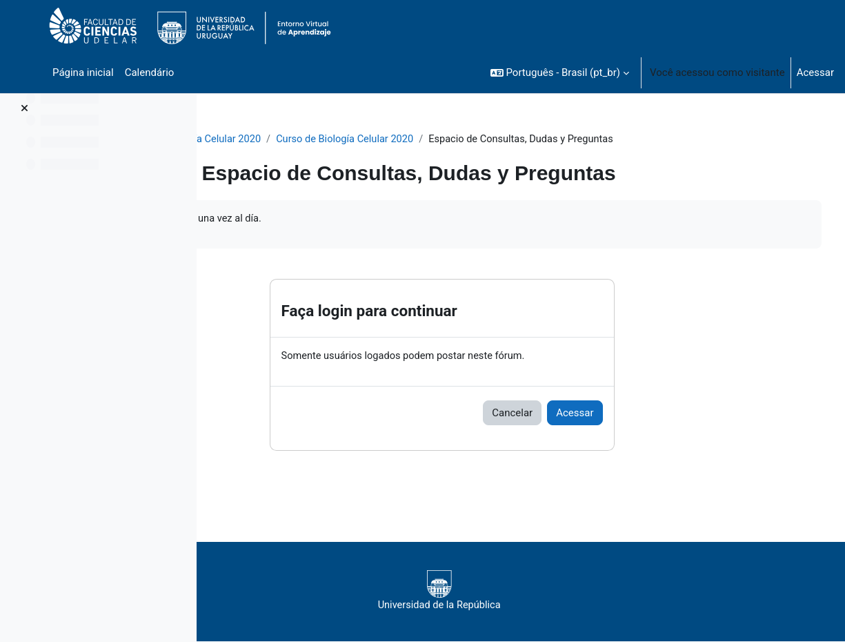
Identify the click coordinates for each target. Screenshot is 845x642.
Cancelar (580, 414)
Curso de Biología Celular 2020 (417, 139)
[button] (559, 72)
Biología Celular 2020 (283, 139)
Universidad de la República (509, 592)
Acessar (815, 72)
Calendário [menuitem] (150, 72)
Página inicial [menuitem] (83, 72)
